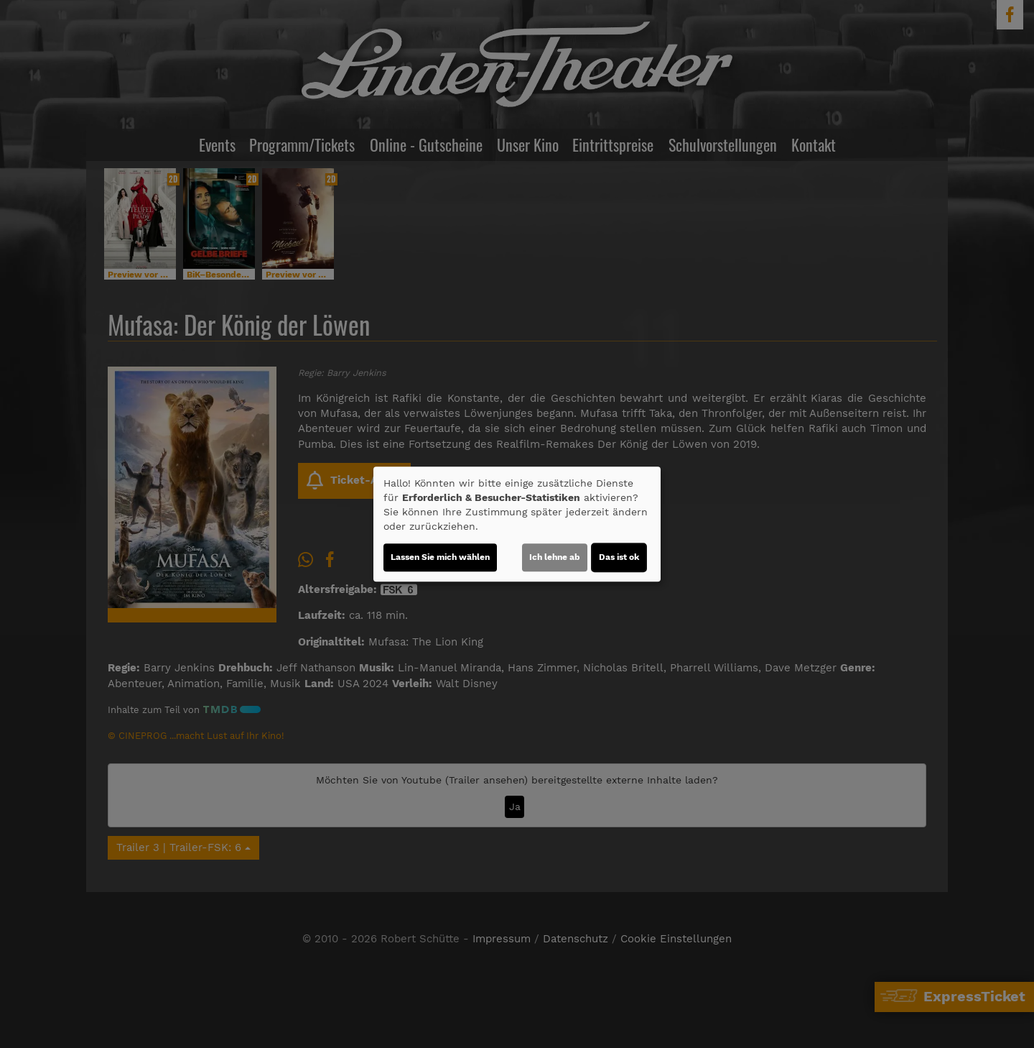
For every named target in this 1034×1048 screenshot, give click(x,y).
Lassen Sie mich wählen (440, 557)
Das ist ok (619, 557)
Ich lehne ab (554, 557)
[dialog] (517, 524)
